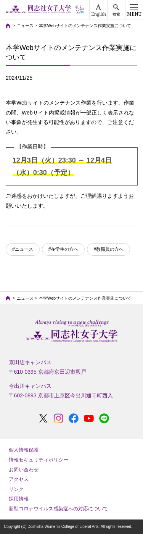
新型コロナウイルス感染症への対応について (58, 508)
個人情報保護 (24, 450)
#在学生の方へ (63, 249)
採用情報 (19, 499)
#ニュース (22, 249)
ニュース (25, 25)
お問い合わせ (24, 470)
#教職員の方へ (108, 249)
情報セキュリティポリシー (38, 460)
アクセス (19, 479)
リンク (16, 489)
